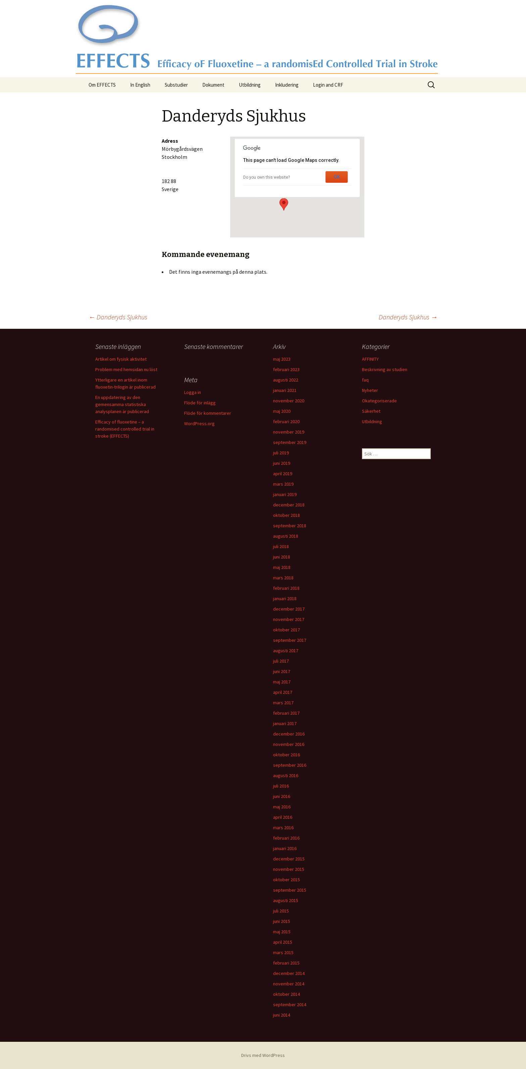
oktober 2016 (286, 755)
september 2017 (289, 640)
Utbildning (250, 85)
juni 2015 (281, 921)
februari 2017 (286, 713)
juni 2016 (281, 796)
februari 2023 (286, 369)
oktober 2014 (286, 994)
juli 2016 (281, 786)
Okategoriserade (379, 401)
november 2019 (288, 432)
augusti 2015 (285, 900)
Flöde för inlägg (200, 403)
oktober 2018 (286, 515)
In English (140, 85)
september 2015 (289, 890)
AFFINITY (370, 359)
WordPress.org (199, 423)
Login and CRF (328, 85)
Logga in (192, 392)
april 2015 (282, 942)
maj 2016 (282, 807)
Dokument (213, 85)
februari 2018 (286, 588)
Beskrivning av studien (384, 369)
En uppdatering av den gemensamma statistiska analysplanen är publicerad (122, 404)
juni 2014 (281, 1015)
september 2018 (289, 526)
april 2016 (282, 817)
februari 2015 (286, 963)
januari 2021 (285, 390)
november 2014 (288, 984)
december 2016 (289, 734)
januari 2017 (285, 723)
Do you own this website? (266, 177)
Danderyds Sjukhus (118, 317)
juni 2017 (281, 671)
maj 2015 (282, 932)
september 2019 (289, 442)
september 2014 (289, 1004)
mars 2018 (283, 578)
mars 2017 (283, 703)
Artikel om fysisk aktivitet (121, 359)
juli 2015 (281, 911)
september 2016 (289, 765)
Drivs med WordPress (263, 1055)
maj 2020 (282, 411)
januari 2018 (285, 598)
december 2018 (289, 505)
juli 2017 (281, 661)
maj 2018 (282, 567)
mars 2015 (283, 952)
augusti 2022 (285, 380)
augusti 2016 (285, 775)
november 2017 (288, 619)
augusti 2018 (285, 536)
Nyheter (370, 390)
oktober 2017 (286, 630)
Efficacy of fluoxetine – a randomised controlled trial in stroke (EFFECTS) (124, 429)
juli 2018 (281, 546)
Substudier (176, 85)
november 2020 (288, 401)
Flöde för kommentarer (207, 413)
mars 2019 (283, 484)
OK (337, 177)
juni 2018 (281, 557)
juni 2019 (281, 463)
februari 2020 (286, 421)
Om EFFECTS (102, 85)
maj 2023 (282, 359)
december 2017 (289, 609)
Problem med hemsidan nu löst (126, 369)
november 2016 (288, 744)
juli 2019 (281, 453)
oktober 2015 (286, 880)
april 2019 (282, 474)
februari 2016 (286, 838)
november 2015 (288, 869)
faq (365, 380)
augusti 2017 (285, 651)
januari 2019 (285, 494)
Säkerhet (371, 411)
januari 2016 (285, 848)
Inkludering (287, 85)
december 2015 (289, 859)
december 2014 (289, 973)
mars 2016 (283, 828)
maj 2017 (282, 682)
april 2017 (282, 692)
